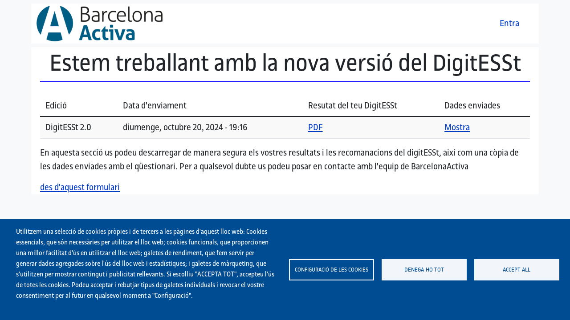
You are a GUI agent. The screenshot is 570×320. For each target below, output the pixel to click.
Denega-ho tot (424, 269)
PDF (315, 127)
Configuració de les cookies (331, 269)
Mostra (457, 127)
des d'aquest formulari (80, 187)
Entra (509, 23)
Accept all (516, 269)
